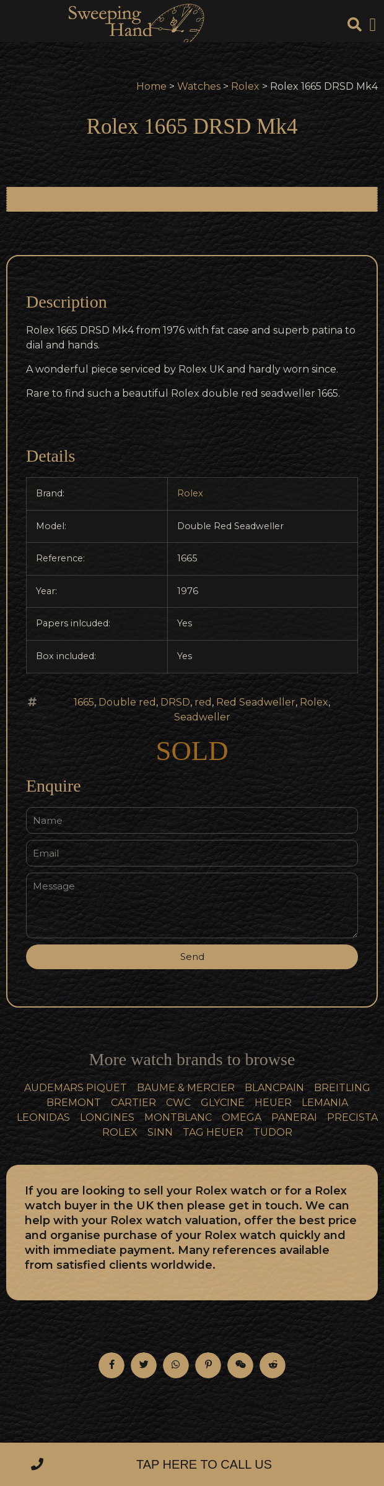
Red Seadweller (255, 702)
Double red (127, 702)
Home (151, 86)
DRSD (175, 702)
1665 (84, 702)
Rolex (245, 86)
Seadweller (202, 717)
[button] (373, 25)
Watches (198, 86)
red (203, 702)
